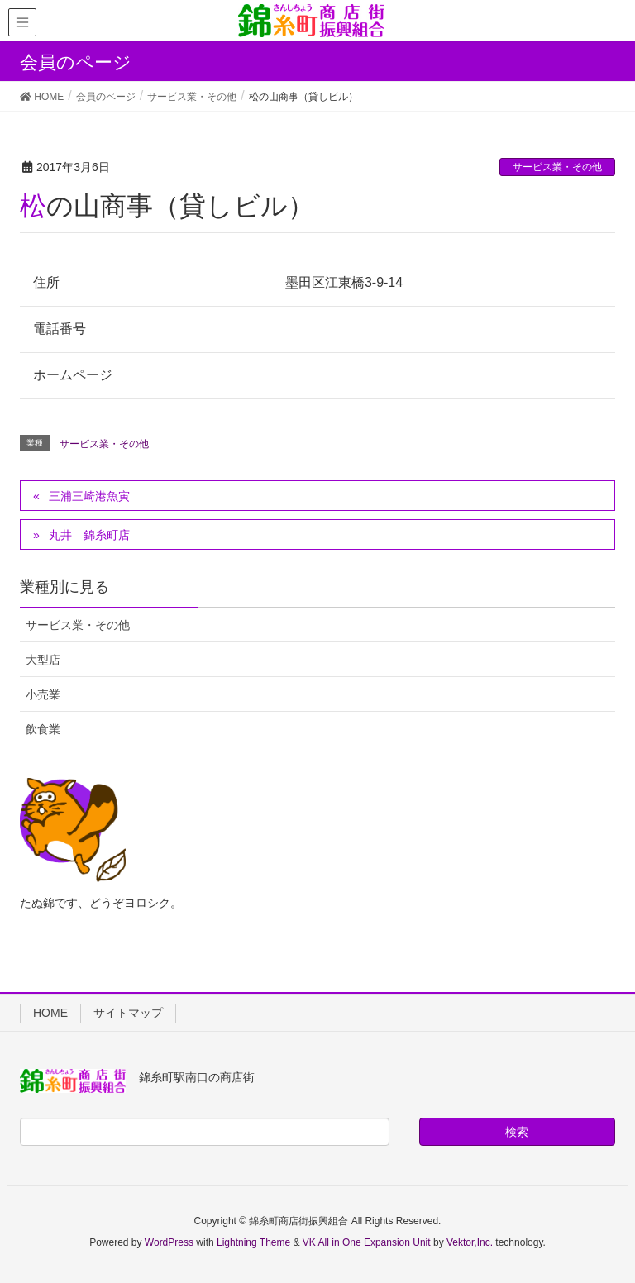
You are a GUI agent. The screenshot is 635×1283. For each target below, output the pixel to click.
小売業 (43, 694)
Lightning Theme (253, 1242)
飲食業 (43, 729)
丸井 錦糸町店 (89, 534)
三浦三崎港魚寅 (89, 496)
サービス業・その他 (557, 167)
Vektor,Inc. (469, 1242)
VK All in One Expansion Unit (367, 1242)
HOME (50, 1012)
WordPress (169, 1242)
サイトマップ (128, 1012)
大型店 (43, 659)
